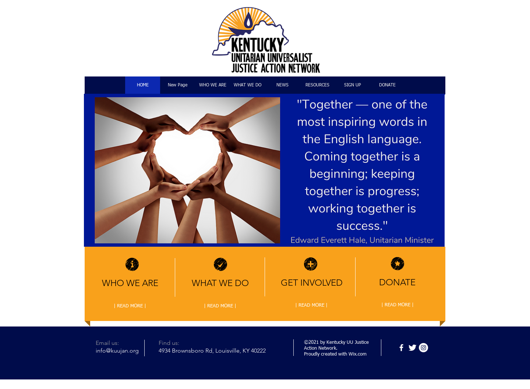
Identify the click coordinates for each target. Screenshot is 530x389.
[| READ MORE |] (129, 306)
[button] (264, 170)
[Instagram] (423, 347)
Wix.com (358, 354)
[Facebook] (401, 347)
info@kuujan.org (117, 350)
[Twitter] (412, 347)
